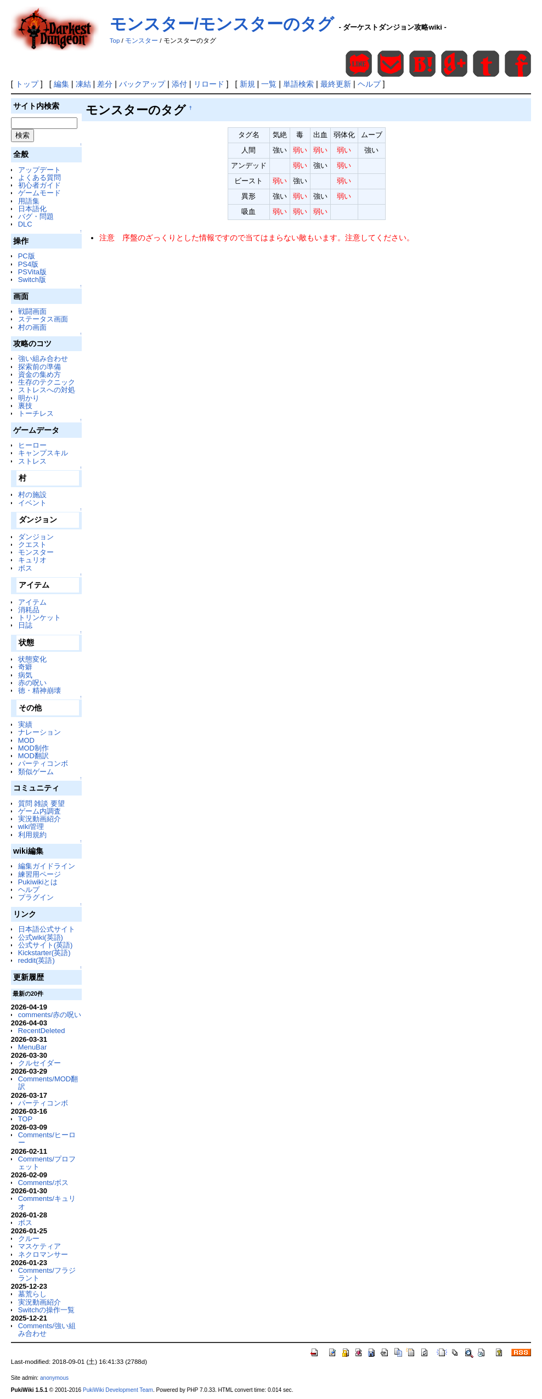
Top (115, 40)
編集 (61, 84)
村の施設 (32, 494)
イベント (32, 503)
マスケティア (39, 1246)
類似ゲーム (36, 772)
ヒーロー (32, 445)
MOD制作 (33, 748)
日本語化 (32, 209)
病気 (25, 675)
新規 (247, 84)
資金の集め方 (39, 374)
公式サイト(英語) (45, 945)
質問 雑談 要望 (41, 803)
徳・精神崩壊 (39, 690)
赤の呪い (32, 683)
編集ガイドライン (46, 866)
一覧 (268, 84)
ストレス (32, 461)
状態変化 (32, 659)
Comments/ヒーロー (47, 1139)
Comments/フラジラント (47, 1274)
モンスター (141, 40)
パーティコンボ (43, 763)
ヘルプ (369, 84)
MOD (26, 740)
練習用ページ (39, 874)
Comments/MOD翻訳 (48, 1083)
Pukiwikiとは (38, 882)
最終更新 (335, 84)
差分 (104, 84)
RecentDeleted (41, 1030)
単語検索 (298, 84)
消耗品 (28, 610)
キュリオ (32, 560)
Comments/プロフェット (47, 1163)
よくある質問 (39, 177)
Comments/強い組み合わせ (47, 1330)
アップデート (39, 170)
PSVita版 (32, 272)
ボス (25, 568)
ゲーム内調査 (39, 811)
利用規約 (32, 835)
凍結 (83, 84)
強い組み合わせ (43, 358)
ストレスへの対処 (46, 390)
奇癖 (25, 667)
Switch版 (32, 279)
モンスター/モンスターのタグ (222, 24)
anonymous (54, 1378)
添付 (179, 84)
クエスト (32, 544)
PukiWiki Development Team (118, 1390)
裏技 (25, 406)
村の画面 (32, 327)
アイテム (32, 602)
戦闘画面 (32, 311)
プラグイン (36, 897)
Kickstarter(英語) (44, 953)
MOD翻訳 (33, 756)
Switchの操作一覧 (46, 1310)
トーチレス (36, 413)
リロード (209, 84)
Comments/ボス (43, 1182)
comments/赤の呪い (49, 1015)
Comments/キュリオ (47, 1202)
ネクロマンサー (43, 1254)
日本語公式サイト (46, 929)
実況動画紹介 (39, 819)
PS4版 (28, 264)
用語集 (28, 201)
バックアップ (142, 84)
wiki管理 (31, 826)
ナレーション (39, 732)
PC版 (26, 256)
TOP (25, 1119)
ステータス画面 (43, 319)
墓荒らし (32, 1294)
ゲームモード (39, 193)
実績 (25, 724)
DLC (25, 224)
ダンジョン (36, 537)
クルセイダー (39, 1063)
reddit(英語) (36, 960)
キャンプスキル (43, 453)
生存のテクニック (46, 382)
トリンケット (39, 617)
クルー (28, 1238)
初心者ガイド (39, 185)
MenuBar (32, 1047)
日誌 (25, 625)
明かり (28, 398)
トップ (26, 84)
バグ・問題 (36, 216)
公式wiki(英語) (40, 937)
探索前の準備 (39, 367)
